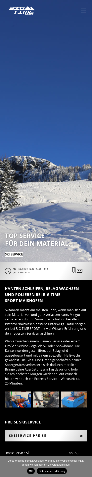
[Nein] (87, 466)
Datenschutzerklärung (52, 471)
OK (31, 471)
